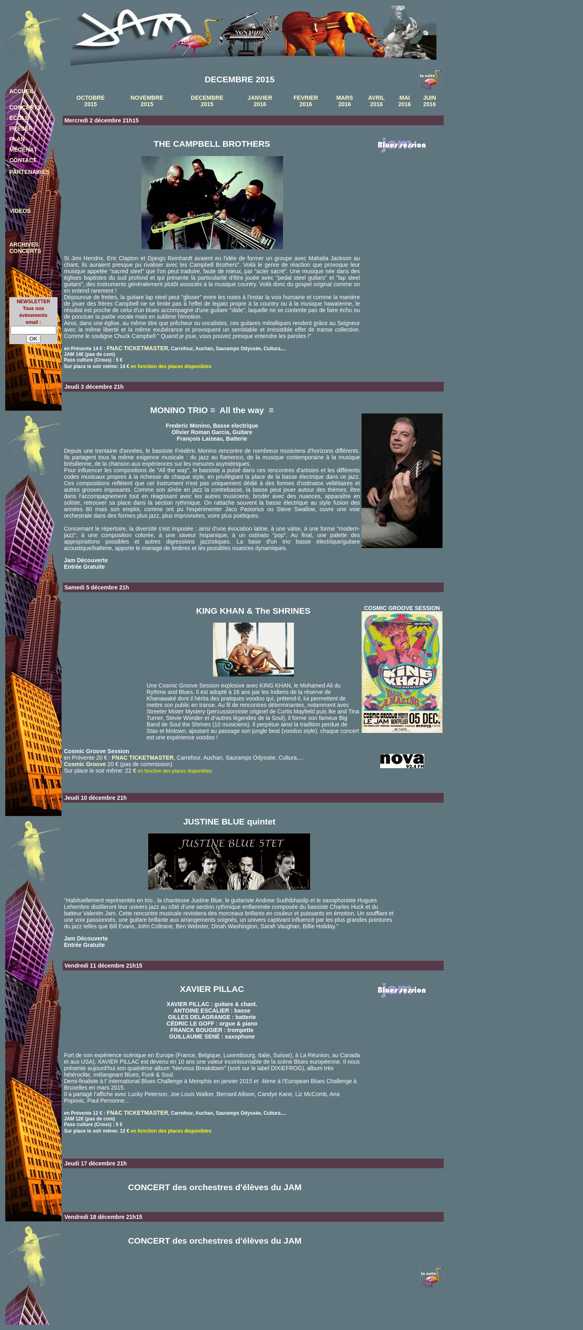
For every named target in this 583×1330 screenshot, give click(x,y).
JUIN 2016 (429, 100)
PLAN (17, 139)
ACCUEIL (21, 91)
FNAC (114, 348)
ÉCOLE (19, 118)
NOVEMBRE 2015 (146, 100)
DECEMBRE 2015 (207, 100)
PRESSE (20, 128)
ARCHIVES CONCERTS (25, 247)
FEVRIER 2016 (306, 100)
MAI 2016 (404, 100)
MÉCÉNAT (23, 149)
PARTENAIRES (29, 172)
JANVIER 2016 (260, 100)
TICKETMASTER (146, 348)
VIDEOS (20, 211)
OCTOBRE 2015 (91, 100)
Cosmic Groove (85, 764)
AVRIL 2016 (376, 100)
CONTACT (22, 160)
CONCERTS (25, 107)
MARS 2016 (344, 100)
